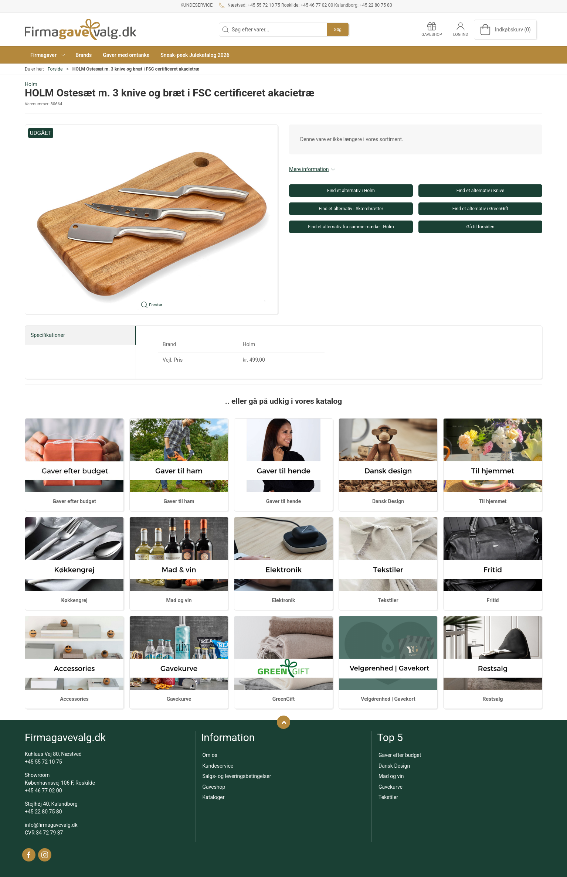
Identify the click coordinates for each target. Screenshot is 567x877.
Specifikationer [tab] (48, 335)
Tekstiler (388, 600)
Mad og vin (178, 600)
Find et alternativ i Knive (480, 190)
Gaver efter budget (74, 501)
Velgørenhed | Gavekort (388, 699)
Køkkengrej (74, 600)
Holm (31, 84)
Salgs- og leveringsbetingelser (236, 776)
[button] (47, 55)
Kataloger (213, 797)
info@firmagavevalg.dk (51, 825)
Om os (209, 755)
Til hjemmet (492, 501)
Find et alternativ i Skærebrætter (351, 208)
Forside (55, 69)
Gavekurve (179, 699)
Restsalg (493, 699)
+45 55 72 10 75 (43, 762)
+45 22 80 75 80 (43, 812)
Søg (338, 29)
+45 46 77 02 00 (43, 791)
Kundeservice (196, 5)
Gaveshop (213, 787)
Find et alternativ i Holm (351, 190)
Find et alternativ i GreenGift (480, 208)
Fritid (493, 600)
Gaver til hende (283, 501)
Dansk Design (388, 501)
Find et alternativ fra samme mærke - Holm (351, 226)
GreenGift (283, 699)
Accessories (74, 699)
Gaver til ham (178, 501)
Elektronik (283, 600)
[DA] (80, 29)
